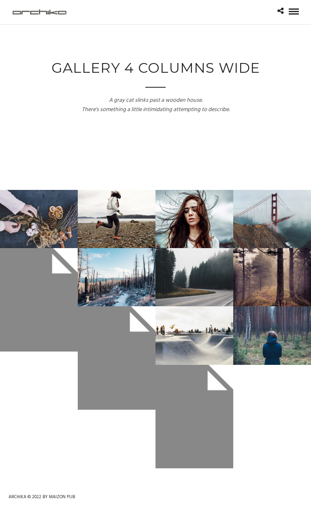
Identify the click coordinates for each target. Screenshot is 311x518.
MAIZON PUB (62, 497)
